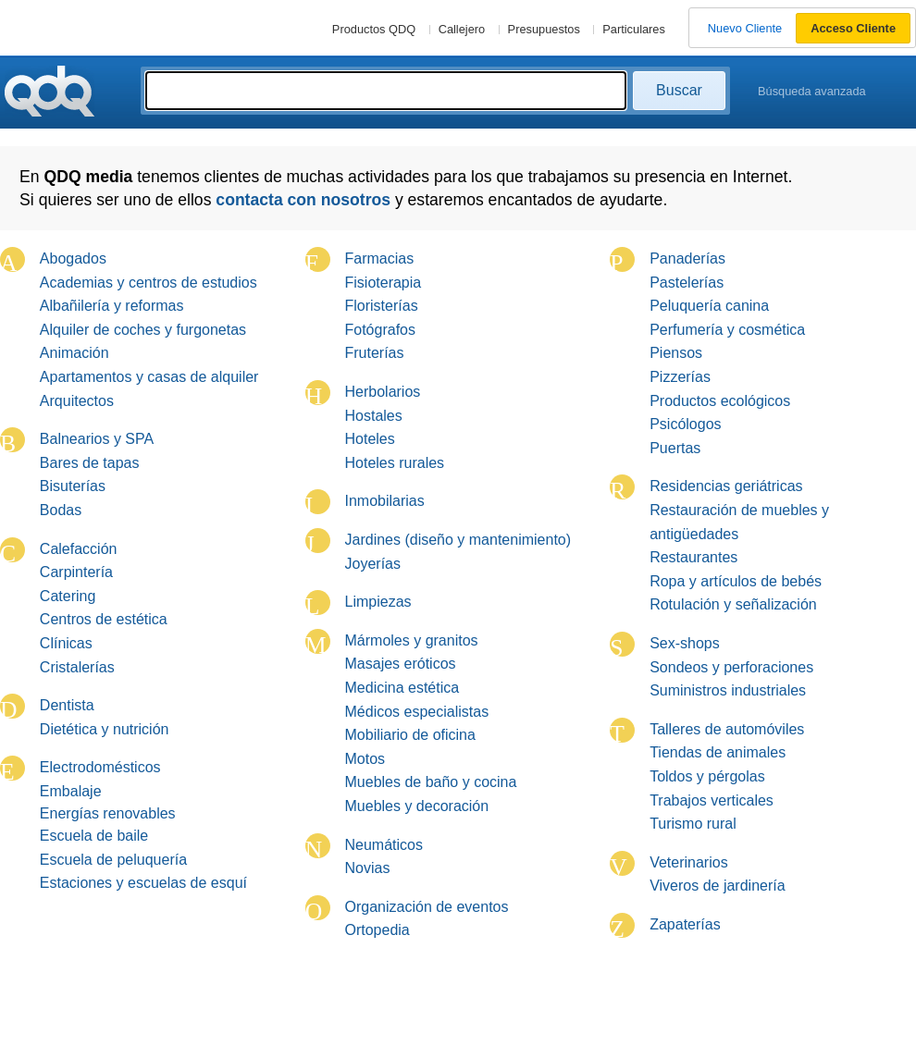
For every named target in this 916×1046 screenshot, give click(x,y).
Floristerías (381, 306)
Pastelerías (687, 282)
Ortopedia (377, 930)
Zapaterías (685, 924)
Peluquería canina (709, 306)
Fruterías (374, 353)
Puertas (675, 448)
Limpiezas (378, 601)
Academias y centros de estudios (148, 282)
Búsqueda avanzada (812, 91)
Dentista (67, 705)
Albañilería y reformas (112, 306)
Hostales (373, 416)
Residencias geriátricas (726, 486)
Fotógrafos (380, 330)
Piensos (676, 353)
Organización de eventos (427, 907)
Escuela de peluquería (113, 860)
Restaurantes (693, 557)
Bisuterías (72, 486)
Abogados (73, 258)
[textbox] (385, 90)
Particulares (633, 29)
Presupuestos (544, 29)
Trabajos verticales (712, 800)
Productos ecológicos (720, 401)
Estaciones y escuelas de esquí (143, 883)
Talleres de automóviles (727, 729)
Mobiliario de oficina (410, 735)
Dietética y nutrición (104, 729)
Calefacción (79, 549)
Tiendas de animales (718, 752)
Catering (67, 596)
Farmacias (380, 258)
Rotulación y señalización (733, 604)
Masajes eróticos (400, 663)
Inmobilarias (385, 501)
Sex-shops (685, 643)
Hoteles (370, 439)
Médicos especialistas (417, 712)
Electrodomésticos (100, 767)
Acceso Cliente (853, 28)
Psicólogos (685, 424)
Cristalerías (77, 667)
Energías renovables (108, 813)
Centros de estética (103, 619)
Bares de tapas (90, 463)
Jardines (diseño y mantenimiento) (458, 540)
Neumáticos (384, 845)
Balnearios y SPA (97, 439)
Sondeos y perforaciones (731, 667)
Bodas (60, 510)
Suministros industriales (728, 690)
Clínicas (66, 643)
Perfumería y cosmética (727, 330)
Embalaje (71, 791)
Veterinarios (689, 862)
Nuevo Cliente (745, 28)
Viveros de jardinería (717, 885)
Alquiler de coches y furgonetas (143, 330)
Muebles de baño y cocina (431, 782)
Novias (367, 868)
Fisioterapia (383, 282)
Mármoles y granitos (411, 640)
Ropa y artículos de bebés (736, 581)
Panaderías (687, 258)
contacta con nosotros (303, 200)
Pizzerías (680, 377)
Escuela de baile (94, 835)
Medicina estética (402, 687)
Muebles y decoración (417, 806)
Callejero (462, 29)
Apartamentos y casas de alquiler (149, 377)
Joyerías (373, 564)
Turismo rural (693, 823)
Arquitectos (77, 401)
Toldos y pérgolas (707, 776)
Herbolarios (383, 392)
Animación (74, 353)
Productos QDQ (373, 29)
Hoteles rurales (395, 463)
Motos (365, 759)
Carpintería (76, 572)
